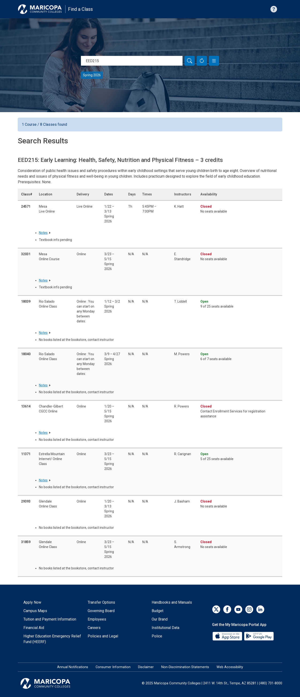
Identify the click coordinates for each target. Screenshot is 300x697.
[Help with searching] (273, 9)
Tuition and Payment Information (49, 619)
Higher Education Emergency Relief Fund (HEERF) (52, 639)
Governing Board (101, 611)
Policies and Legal (103, 636)
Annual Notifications (72, 667)
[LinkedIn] (260, 609)
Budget (157, 611)
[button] (214, 61)
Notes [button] (43, 233)
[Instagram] (249, 609)
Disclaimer (146, 667)
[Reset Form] (202, 61)
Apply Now (32, 602)
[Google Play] (259, 635)
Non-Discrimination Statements (185, 667)
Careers (94, 627)
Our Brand (160, 619)
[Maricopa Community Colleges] (51, 683)
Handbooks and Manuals (172, 602)
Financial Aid (33, 627)
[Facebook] (227, 609)
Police (157, 636)
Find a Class (80, 9)
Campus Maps (35, 611)
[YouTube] (238, 609)
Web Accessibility (230, 667)
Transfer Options (101, 602)
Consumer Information (113, 667)
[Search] (189, 61)
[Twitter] (216, 609)
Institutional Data (165, 627)
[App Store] (228, 635)
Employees (97, 619)
